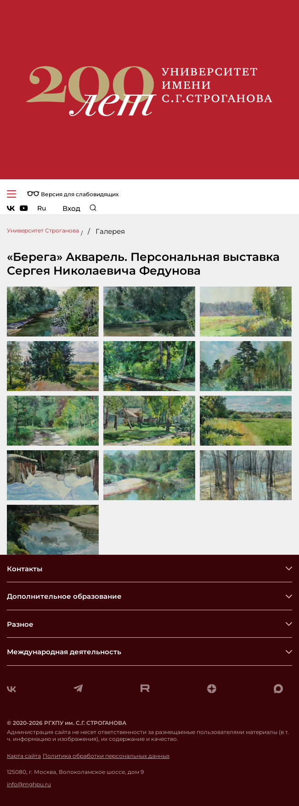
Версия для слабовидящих (72, 194)
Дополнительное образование (64, 596)
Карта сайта (24, 756)
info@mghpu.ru (29, 784)
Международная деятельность (64, 651)
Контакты (24, 568)
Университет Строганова (43, 230)
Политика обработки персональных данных (106, 756)
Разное (20, 624)
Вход (71, 208)
